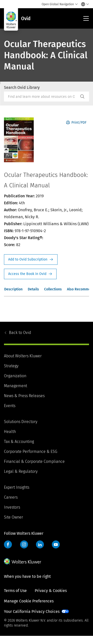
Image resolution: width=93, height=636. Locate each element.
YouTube (56, 544)
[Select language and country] (83, 4)
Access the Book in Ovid (30, 274)
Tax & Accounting (19, 441)
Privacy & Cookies (51, 590)
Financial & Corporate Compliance (34, 461)
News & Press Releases (24, 395)
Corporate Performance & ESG (30, 451)
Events (9, 405)
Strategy (11, 366)
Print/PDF (76, 122)
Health (10, 431)
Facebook (8, 544)
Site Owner (13, 517)
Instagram (24, 544)
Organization (15, 375)
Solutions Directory (20, 421)
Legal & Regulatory (20, 471)
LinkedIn (40, 544)
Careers (11, 497)
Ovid (20, 332)
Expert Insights (16, 487)
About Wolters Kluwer (23, 356)
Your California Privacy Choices (32, 611)
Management (15, 385)
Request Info (30, 260)
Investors (12, 507)
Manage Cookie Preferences (29, 601)
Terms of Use (15, 590)
